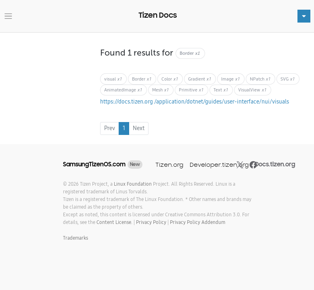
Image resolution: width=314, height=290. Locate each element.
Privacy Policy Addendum (197, 222)
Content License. (114, 222)
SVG (287, 79)
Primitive (191, 90)
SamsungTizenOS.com (94, 164)
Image (230, 79)
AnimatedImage (123, 90)
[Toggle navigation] (8, 16)
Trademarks (75, 237)
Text (221, 90)
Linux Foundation (133, 183)
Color (169, 79)
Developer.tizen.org (219, 164)
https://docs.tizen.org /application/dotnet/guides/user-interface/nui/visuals (194, 101)
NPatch (260, 79)
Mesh (160, 90)
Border (141, 79)
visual (112, 79)
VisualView (252, 90)
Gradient (199, 79)
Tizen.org (169, 164)
